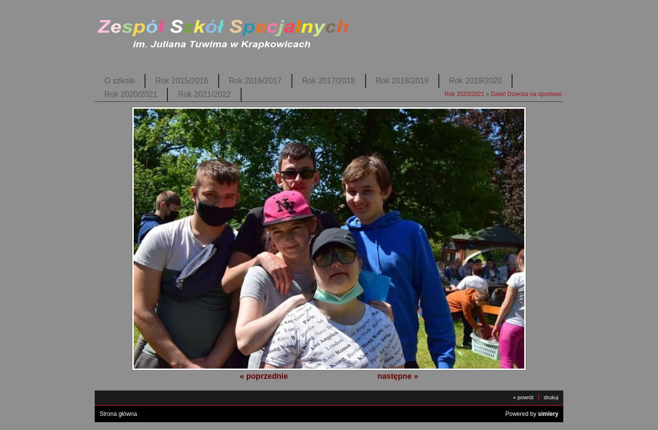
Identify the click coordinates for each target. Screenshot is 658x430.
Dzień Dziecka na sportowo (526, 94)
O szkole (119, 81)
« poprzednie (264, 376)
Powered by (531, 413)
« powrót (523, 397)
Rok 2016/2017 (255, 81)
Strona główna (118, 413)
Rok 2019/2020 (475, 81)
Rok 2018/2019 (402, 81)
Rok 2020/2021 (130, 94)
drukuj (551, 397)
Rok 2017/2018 (328, 81)
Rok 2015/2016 (181, 81)
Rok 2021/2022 (204, 94)
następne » (397, 376)
